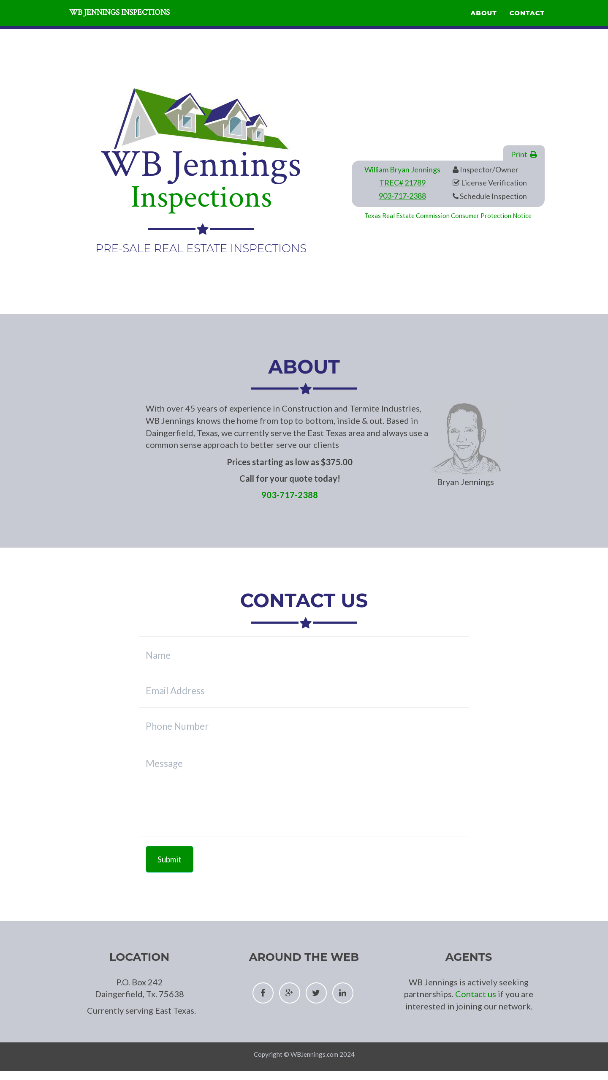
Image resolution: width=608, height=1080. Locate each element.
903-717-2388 (402, 195)
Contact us (475, 994)
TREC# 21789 (402, 182)
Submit (169, 859)
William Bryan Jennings (402, 169)
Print (524, 154)
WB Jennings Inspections (143, 25)
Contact (527, 23)
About (484, 23)
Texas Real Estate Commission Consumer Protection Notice (448, 215)
